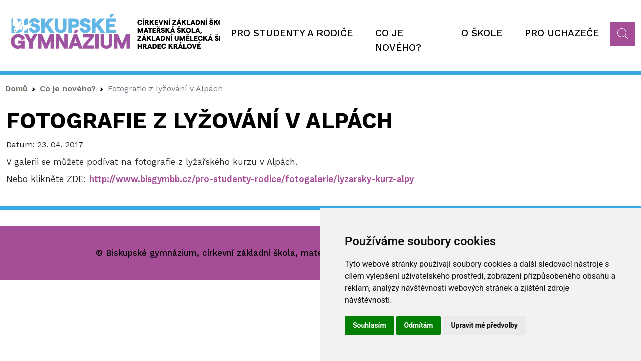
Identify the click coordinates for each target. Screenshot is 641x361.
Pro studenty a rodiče (292, 33)
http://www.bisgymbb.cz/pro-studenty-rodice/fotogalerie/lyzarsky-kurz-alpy (251, 179)
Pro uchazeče (562, 33)
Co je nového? (398, 40)
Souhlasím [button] (369, 325)
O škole (481, 33)
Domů (16, 88)
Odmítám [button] (418, 325)
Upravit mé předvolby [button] (484, 325)
